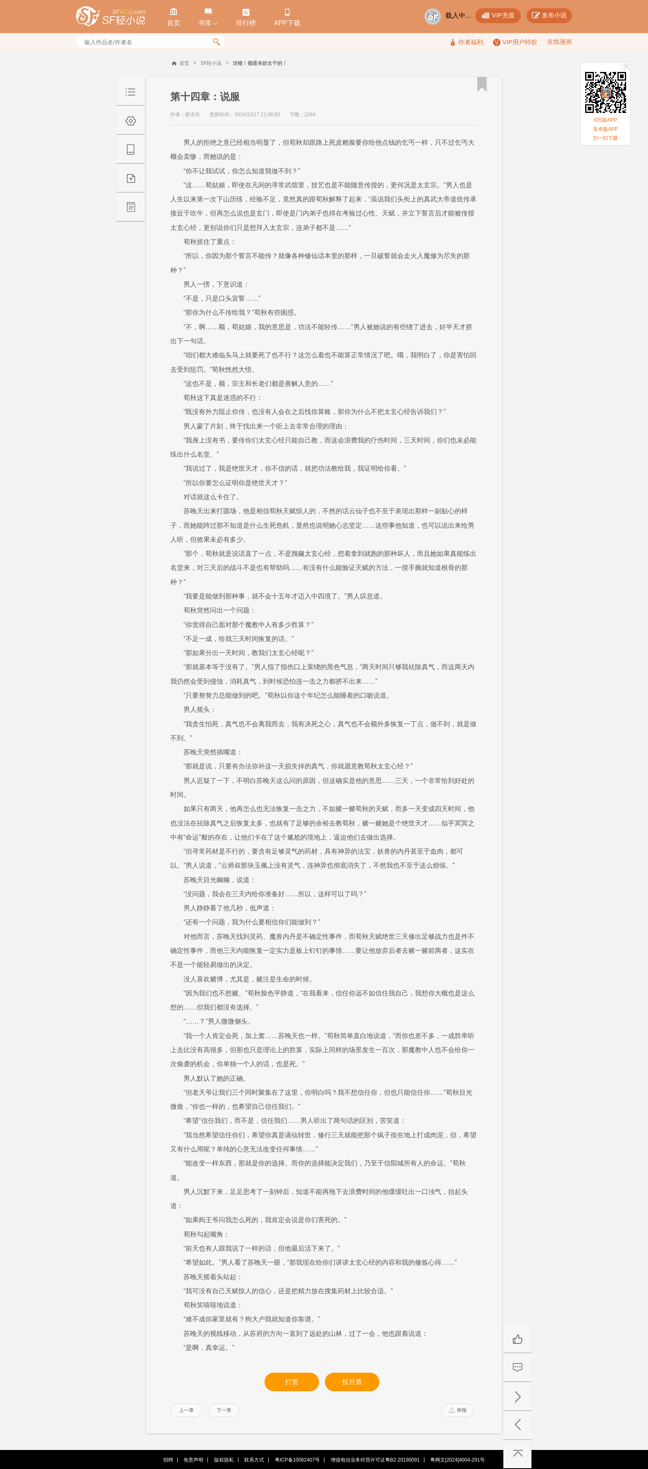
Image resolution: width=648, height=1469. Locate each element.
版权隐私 (224, 1459)
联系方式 (254, 1459)
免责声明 (193, 1459)
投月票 (352, 1381)
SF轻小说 (211, 63)
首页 (184, 63)
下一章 (224, 1410)
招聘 (168, 1459)
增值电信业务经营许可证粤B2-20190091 (375, 1459)
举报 (458, 1410)
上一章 (186, 1410)
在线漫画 (559, 41)
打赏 (291, 1381)
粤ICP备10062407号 (297, 1459)
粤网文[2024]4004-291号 (457, 1459)
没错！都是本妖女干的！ (260, 63)
